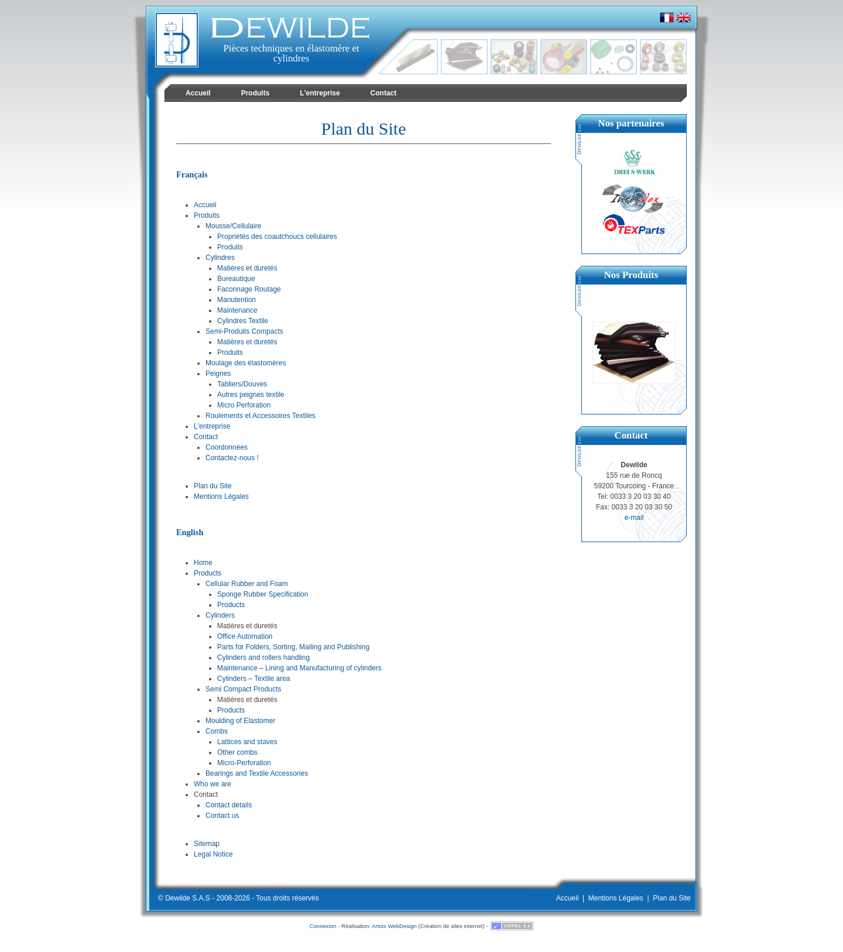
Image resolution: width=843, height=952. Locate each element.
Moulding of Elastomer (240, 721)
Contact (206, 437)
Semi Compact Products (243, 689)
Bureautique (236, 279)
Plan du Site (213, 486)
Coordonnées (226, 447)
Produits (207, 215)
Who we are (212, 784)
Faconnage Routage (249, 289)
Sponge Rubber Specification (262, 594)
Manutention (236, 300)
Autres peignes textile (251, 395)
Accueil (205, 205)
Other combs (237, 752)
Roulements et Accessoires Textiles (260, 416)
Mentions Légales (221, 496)
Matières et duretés (247, 268)
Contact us (222, 815)
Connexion (323, 926)
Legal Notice (213, 854)
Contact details (228, 805)
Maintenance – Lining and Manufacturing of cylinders (299, 668)
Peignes (218, 373)
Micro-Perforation (244, 763)
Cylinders (220, 615)
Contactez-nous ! (232, 458)
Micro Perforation (243, 405)
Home (203, 563)
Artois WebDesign (394, 926)
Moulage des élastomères (245, 363)
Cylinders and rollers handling (263, 657)
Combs (216, 731)
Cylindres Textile (242, 321)
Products (207, 573)
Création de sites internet (451, 926)
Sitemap (207, 844)
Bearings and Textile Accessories (256, 773)
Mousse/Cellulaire (233, 226)
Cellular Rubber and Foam (246, 584)
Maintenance (237, 310)
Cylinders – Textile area (253, 678)
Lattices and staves (247, 742)
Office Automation (245, 636)
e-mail (634, 517)
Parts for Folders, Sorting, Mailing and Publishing (293, 647)
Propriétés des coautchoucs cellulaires (277, 236)
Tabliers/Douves (242, 384)
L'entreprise (212, 426)
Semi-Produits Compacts (244, 331)
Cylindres (220, 258)
